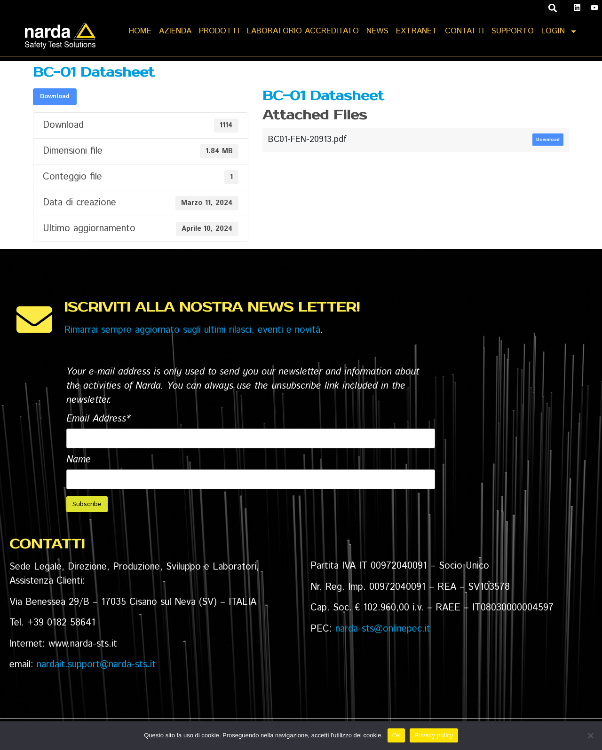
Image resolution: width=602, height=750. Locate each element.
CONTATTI (464, 31)
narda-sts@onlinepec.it (382, 629)
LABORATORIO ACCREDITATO (303, 31)
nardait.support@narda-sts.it (96, 665)
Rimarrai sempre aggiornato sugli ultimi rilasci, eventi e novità (192, 330)
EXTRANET (416, 31)
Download (55, 97)
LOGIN (559, 31)
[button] (552, 8)
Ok (396, 735)
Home (140, 31)
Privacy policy (433, 735)
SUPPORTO (512, 31)
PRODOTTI (219, 31)
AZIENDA (175, 31)
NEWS (377, 31)
